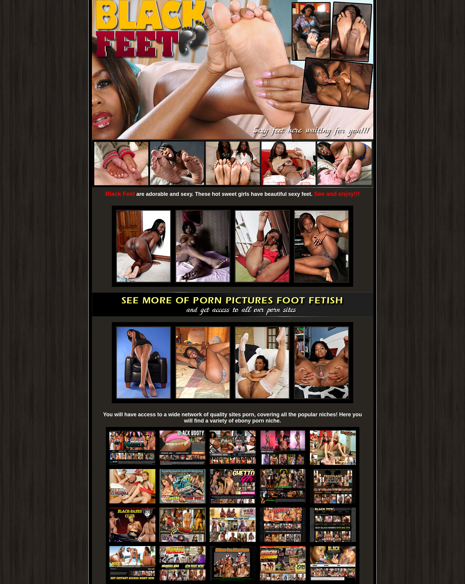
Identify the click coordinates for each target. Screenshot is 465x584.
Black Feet (120, 194)
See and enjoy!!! (337, 194)
